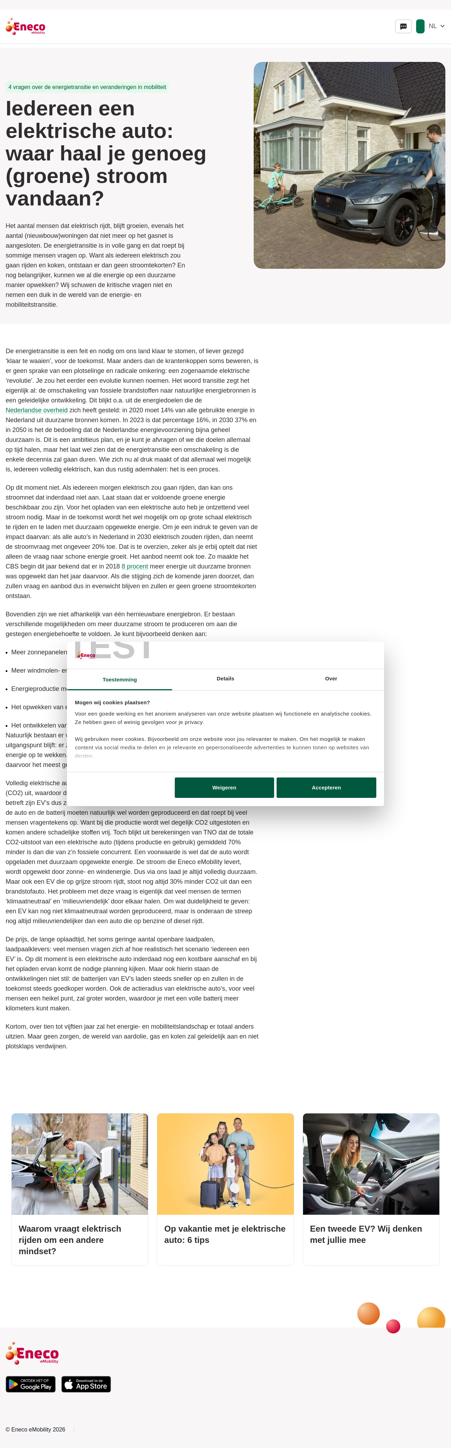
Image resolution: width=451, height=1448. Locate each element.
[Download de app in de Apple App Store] (86, 1384)
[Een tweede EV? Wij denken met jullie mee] (371, 1189)
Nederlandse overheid (37, 410)
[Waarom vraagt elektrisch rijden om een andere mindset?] (79, 1189)
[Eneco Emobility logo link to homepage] (25, 26)
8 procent (135, 566)
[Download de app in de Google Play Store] (31, 1384)
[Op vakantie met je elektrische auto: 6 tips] (225, 1189)
